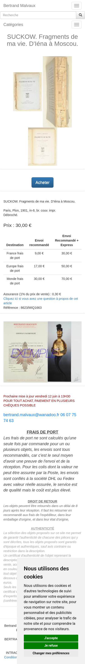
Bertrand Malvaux (19, 5)
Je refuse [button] (51, 645)
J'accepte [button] (51, 638)
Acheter (42, 182)
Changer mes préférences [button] (51, 653)
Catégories (13, 24)
